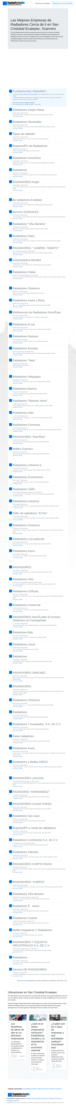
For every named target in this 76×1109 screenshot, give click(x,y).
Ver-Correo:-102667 (17, 355)
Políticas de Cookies (47, 1098)
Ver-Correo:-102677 (17, 483)
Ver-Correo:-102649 (17, 128)
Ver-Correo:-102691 (17, 663)
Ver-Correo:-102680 (17, 519)
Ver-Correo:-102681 (17, 533)
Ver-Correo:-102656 (17, 218)
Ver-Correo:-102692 (17, 681)
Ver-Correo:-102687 (17, 611)
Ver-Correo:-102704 (17, 834)
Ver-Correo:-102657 (17, 230)
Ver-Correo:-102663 (17, 307)
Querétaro (58, 1089)
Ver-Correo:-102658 (17, 242)
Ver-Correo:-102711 (17, 924)
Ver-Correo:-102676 (17, 471)
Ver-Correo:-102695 (17, 718)
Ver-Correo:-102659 (17, 254)
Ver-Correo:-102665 (17, 331)
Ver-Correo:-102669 (17, 383)
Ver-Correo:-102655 (17, 206)
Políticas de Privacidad (33, 1098)
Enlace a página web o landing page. (28, 94)
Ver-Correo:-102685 (17, 586)
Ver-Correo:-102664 (17, 319)
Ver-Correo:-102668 (17, 367)
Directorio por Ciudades (42, 3)
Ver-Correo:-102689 (17, 639)
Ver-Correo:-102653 (17, 176)
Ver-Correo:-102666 (17, 343)
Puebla (34, 1089)
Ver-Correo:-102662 (17, 294)
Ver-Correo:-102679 (17, 507)
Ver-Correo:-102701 (17, 798)
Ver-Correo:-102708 (17, 888)
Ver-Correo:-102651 (17, 152)
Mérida (52, 1089)
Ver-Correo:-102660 (17, 266)
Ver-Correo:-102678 (17, 495)
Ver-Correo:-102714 (17, 964)
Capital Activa (60, 1102)
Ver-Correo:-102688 (17, 627)
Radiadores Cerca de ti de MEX (62, 3)
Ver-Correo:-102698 (17, 756)
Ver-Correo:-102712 (17, 936)
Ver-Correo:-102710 (17, 912)
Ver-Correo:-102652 (17, 164)
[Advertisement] (38, 64)
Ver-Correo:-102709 (17, 900)
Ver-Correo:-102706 (17, 858)
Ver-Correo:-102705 (17, 846)
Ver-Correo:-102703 (17, 822)
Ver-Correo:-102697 (17, 742)
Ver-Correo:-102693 (17, 694)
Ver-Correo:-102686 (17, 599)
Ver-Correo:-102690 (17, 651)
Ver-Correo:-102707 (17, 872)
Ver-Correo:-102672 (17, 419)
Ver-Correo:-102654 (17, 190)
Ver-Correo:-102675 (17, 455)
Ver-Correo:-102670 (17, 395)
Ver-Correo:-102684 (17, 573)
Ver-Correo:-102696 (17, 730)
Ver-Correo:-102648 (17, 116)
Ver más (14, 1056)
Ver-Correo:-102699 (17, 768)
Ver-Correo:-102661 (17, 278)
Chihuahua (45, 1089)
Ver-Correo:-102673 (17, 431)
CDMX (39, 1089)
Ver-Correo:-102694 (17, 706)
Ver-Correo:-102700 (17, 786)
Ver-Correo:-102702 (17, 810)
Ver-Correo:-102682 (17, 545)
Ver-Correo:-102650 (17, 140)
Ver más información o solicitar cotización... (24, 104)
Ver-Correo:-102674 (17, 443)
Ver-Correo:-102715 (17, 976)
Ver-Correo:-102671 (17, 407)
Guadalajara (27, 1089)
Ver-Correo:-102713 (17, 952)
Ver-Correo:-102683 (17, 557)
